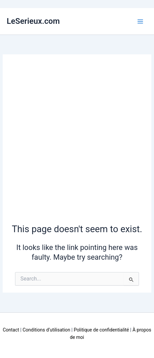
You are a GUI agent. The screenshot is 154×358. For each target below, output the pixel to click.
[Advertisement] (77, 142)
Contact (11, 330)
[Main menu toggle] (140, 21)
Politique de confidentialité (101, 330)
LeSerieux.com (33, 21)
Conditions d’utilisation (46, 330)
